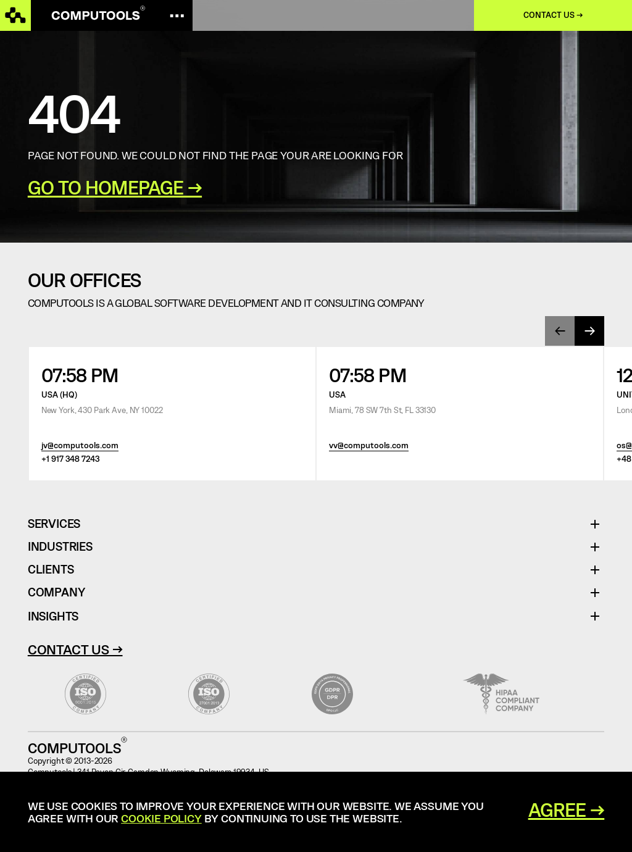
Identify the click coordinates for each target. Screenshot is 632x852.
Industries (60, 546)
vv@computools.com (369, 445)
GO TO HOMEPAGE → (115, 187)
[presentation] (560, 331)
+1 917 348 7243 (70, 459)
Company (56, 592)
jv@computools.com (79, 445)
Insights (53, 616)
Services (58, 523)
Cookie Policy (161, 818)
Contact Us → (75, 649)
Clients (51, 569)
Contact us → (553, 15)
